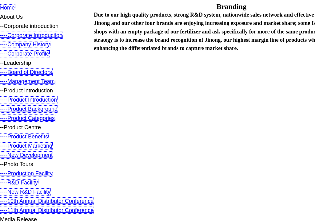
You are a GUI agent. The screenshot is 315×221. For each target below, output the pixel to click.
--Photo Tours (16, 164)
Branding (231, 6)
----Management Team (27, 81)
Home (7, 8)
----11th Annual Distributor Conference (47, 210)
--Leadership (15, 63)
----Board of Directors (26, 72)
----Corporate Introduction (31, 35)
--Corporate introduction (29, 26)
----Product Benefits (24, 137)
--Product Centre (20, 127)
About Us (11, 17)
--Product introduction (26, 90)
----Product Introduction (28, 100)
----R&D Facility (19, 183)
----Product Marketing (26, 146)
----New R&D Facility (25, 192)
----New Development (26, 155)
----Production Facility (26, 173)
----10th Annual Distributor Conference (47, 201)
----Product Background (29, 109)
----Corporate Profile (24, 54)
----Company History (25, 44)
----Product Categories (27, 118)
